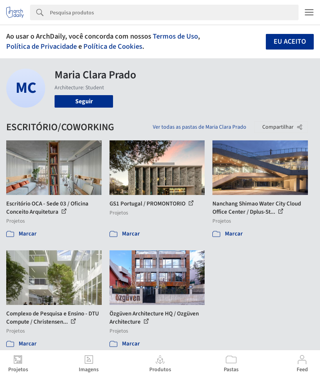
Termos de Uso (175, 36)
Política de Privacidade (41, 46)
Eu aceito (290, 41)
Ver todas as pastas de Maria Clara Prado (199, 127)
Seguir (84, 101)
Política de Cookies (112, 46)
